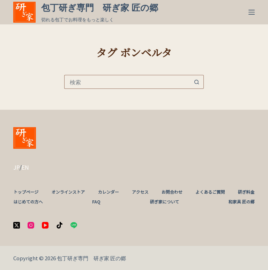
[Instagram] (31, 225)
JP (16, 167)
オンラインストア (68, 192)
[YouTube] (45, 225)
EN (25, 167)
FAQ (96, 202)
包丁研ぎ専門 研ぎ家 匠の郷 (99, 8)
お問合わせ (172, 192)
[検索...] (127, 82)
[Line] (73, 225)
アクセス (140, 192)
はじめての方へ (28, 202)
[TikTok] (59, 225)
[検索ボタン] (197, 82)
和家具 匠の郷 (242, 202)
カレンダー (108, 192)
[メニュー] (251, 12)
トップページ (25, 192)
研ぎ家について (164, 202)
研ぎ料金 (246, 192)
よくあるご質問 (210, 192)
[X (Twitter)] (16, 225)
